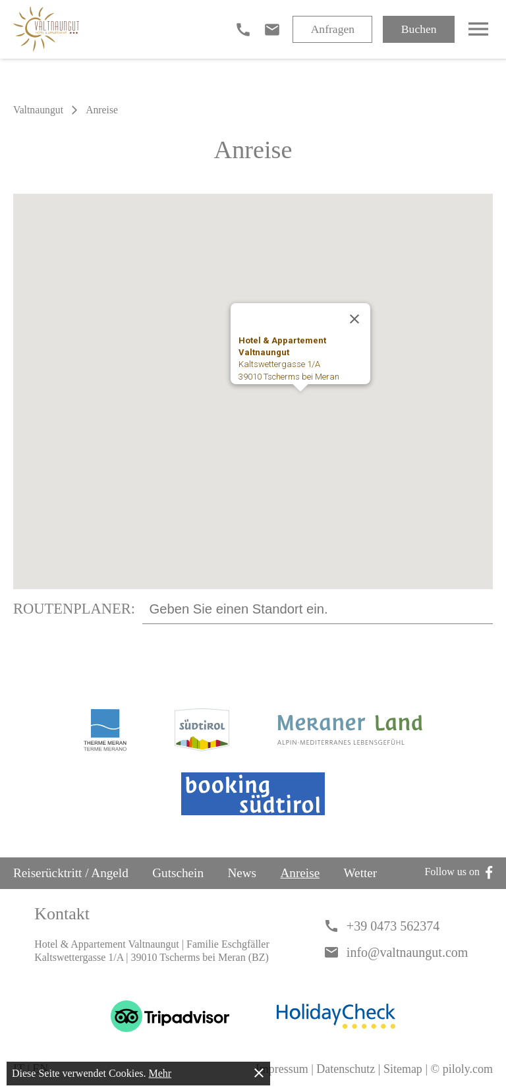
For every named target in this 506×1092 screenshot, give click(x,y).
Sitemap (402, 1069)
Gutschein (178, 873)
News (241, 873)
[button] (300, 403)
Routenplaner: (74, 608)
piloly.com (468, 1069)
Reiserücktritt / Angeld (70, 873)
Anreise (300, 873)
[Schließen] (354, 319)
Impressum (282, 1069)
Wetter (361, 873)
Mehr (160, 1073)
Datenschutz (345, 1069)
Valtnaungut (38, 109)
